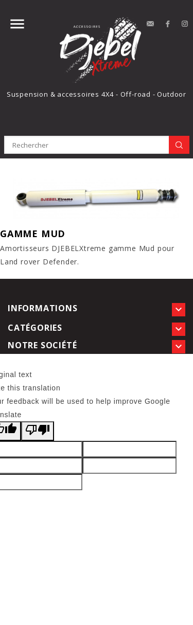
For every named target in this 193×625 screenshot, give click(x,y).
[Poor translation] (37, 431)
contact (150, 24)
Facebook (168, 24)
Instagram (185, 24)
